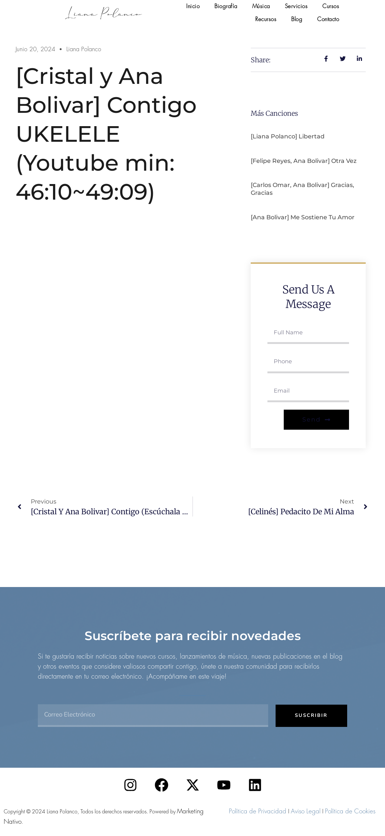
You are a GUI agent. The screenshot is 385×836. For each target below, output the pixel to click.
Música (261, 6)
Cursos (330, 6)
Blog (296, 19)
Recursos (265, 19)
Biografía (225, 6)
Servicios (296, 6)
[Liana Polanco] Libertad (288, 136)
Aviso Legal (305, 811)
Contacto (328, 19)
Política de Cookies (350, 811)
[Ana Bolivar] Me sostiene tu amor (303, 217)
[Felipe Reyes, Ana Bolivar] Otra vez (303, 160)
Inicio (193, 6)
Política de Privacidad (257, 811)
